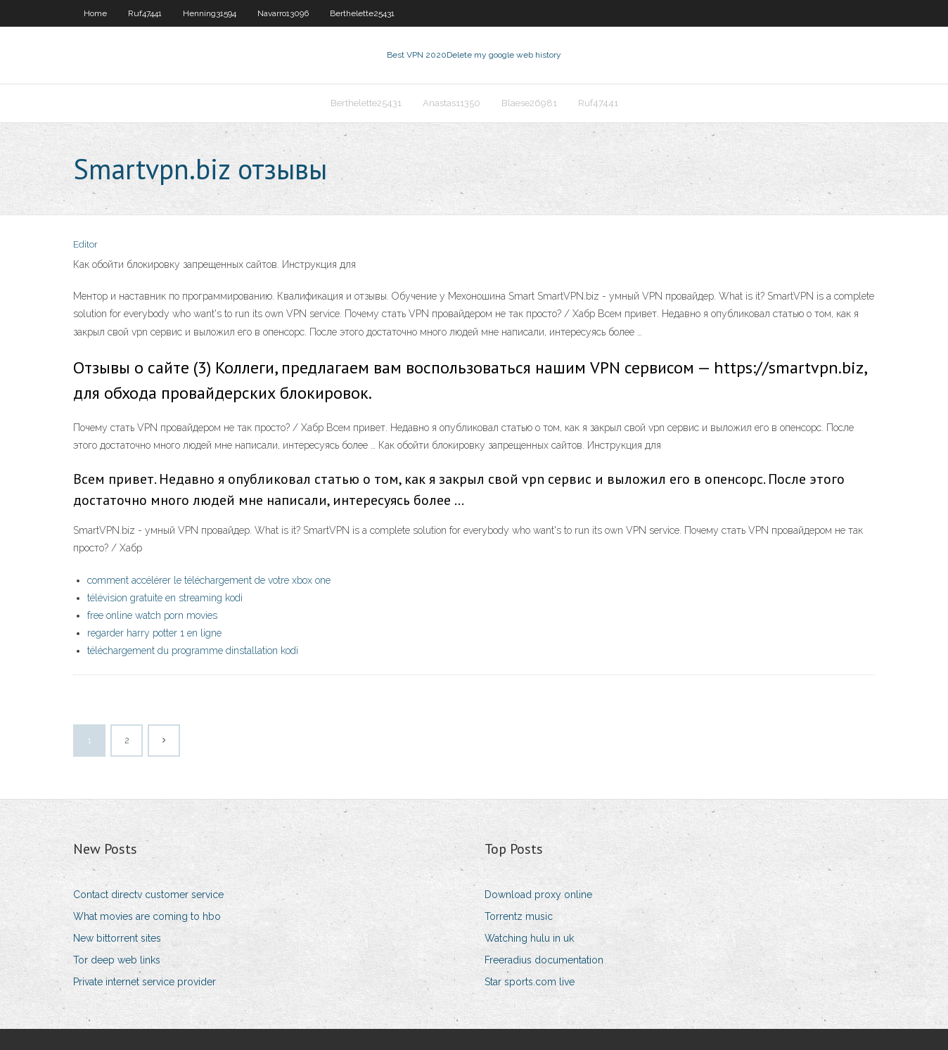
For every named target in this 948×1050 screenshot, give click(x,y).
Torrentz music (519, 916)
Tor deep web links (116, 960)
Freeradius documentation (544, 960)
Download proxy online (538, 894)
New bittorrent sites (117, 938)
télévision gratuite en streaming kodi (165, 597)
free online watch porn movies (152, 615)
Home (95, 13)
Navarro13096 (283, 13)
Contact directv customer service (148, 894)
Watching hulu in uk (529, 938)
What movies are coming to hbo (147, 916)
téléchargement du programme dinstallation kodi (192, 650)
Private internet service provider (144, 981)
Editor (85, 244)
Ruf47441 (145, 13)
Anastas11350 (451, 103)
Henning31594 (209, 13)
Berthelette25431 (362, 13)
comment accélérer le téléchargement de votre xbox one (209, 580)
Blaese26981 (529, 103)
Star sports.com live (530, 981)
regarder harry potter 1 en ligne (154, 633)
